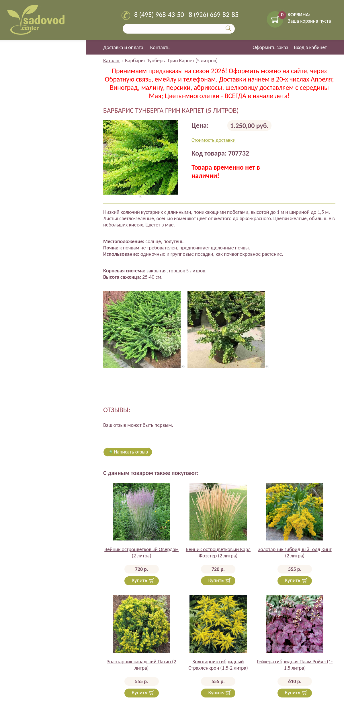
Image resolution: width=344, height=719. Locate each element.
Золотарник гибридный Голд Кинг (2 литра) (295, 552)
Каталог (111, 60)
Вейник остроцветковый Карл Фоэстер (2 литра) (218, 552)
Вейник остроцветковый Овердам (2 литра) (141, 552)
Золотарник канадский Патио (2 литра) (141, 664)
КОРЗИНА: (299, 14)
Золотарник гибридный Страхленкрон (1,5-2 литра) (218, 664)
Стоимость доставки (213, 140)
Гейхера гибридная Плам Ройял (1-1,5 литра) (295, 664)
